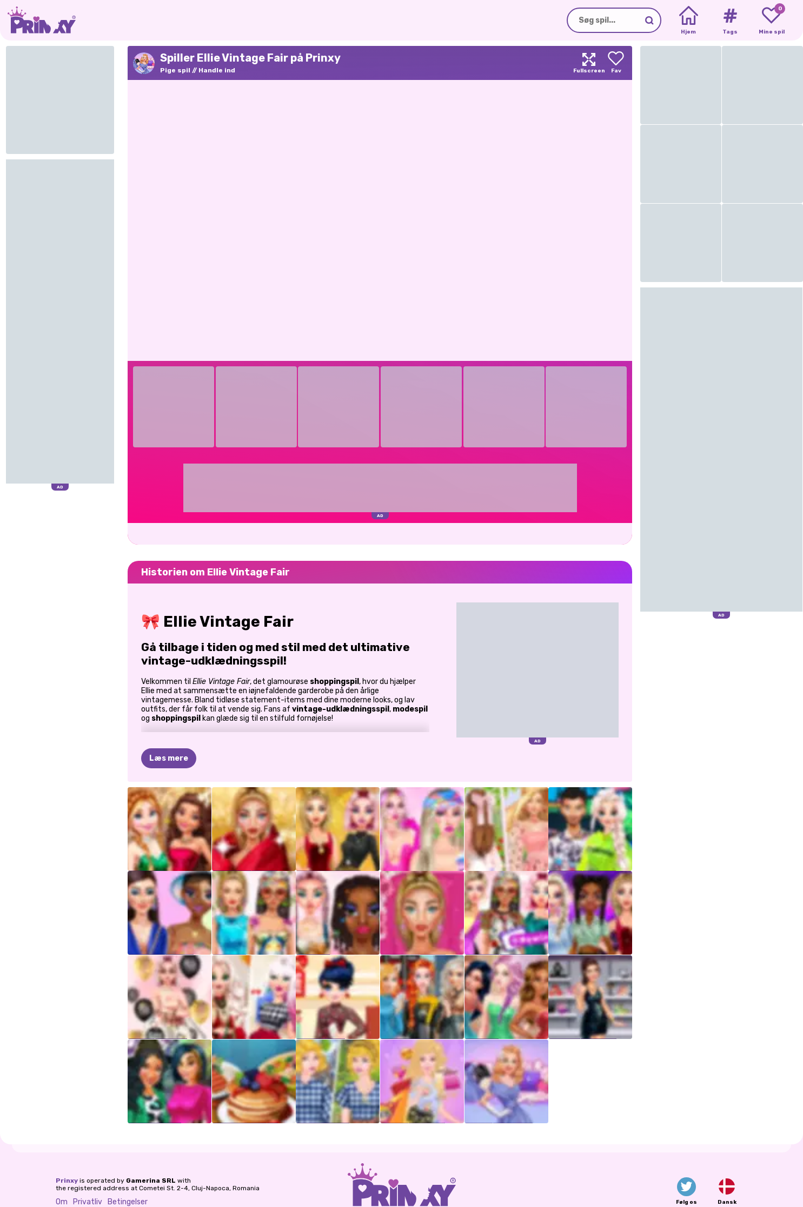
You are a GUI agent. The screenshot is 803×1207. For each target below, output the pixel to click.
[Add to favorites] (616, 63)
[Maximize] (589, 63)
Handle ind (216, 70)
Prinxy (67, 1180)
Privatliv (87, 1201)
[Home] (688, 20)
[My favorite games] (771, 20)
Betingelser (128, 1201)
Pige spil (175, 70)
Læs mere (168, 758)
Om (62, 1201)
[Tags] (729, 20)
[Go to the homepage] (38, 20)
